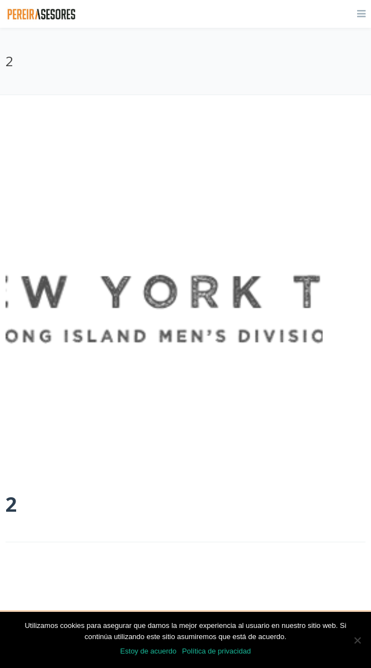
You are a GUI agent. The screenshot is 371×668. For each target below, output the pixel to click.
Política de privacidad (216, 651)
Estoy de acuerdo (148, 651)
